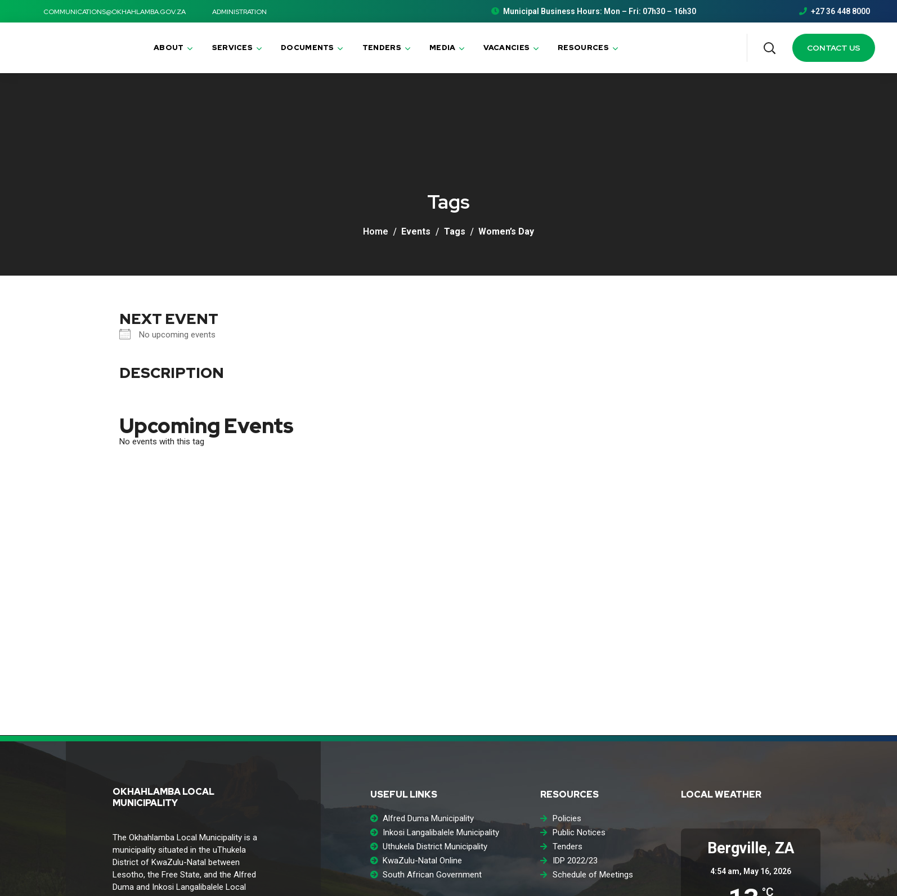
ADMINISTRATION (233, 11)
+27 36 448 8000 (834, 11)
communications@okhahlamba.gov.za (108, 11)
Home (375, 231)
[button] (769, 47)
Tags (454, 231)
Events (415, 231)
